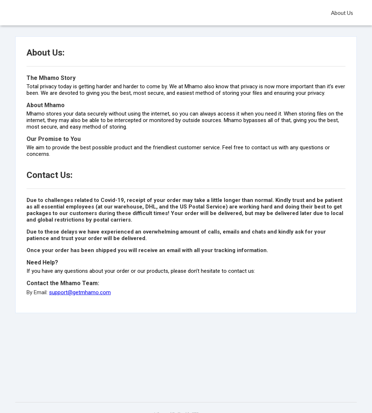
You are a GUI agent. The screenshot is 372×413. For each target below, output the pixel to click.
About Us (342, 12)
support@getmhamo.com (80, 292)
